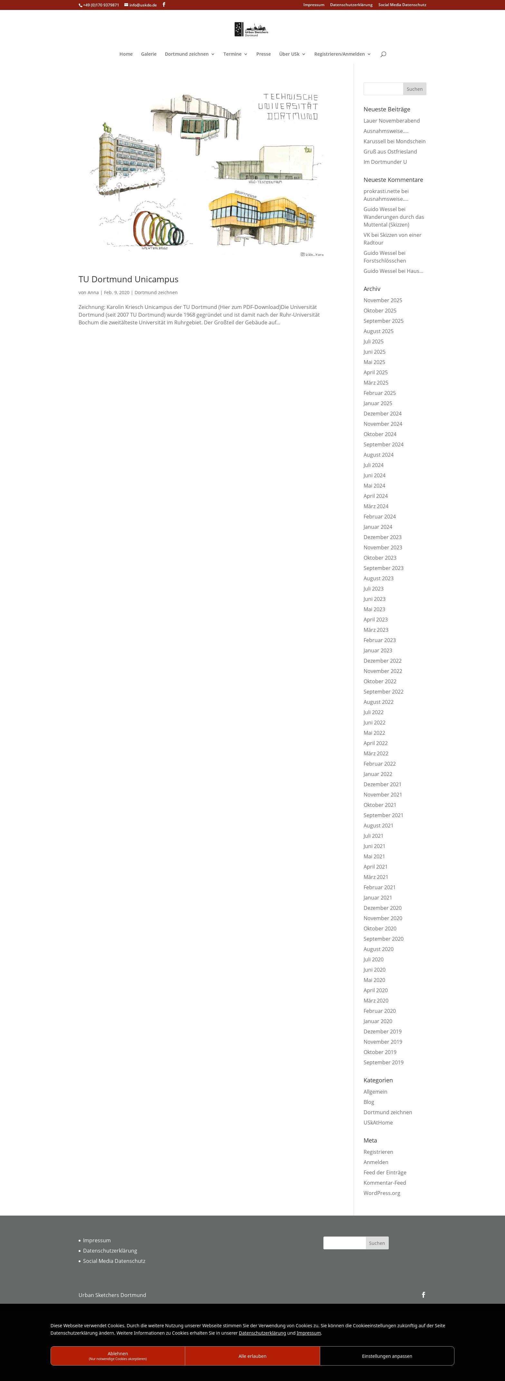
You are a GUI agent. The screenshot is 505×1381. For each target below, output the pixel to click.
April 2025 (376, 372)
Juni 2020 (375, 969)
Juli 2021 (374, 835)
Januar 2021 (378, 897)
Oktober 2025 (380, 310)
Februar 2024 (380, 516)
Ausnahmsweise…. (386, 131)
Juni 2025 (375, 351)
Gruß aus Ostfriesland (390, 151)
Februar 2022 (380, 763)
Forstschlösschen (385, 260)
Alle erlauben (253, 1356)
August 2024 (379, 454)
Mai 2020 (374, 980)
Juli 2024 (374, 465)
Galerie (149, 54)
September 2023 (384, 568)
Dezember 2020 (383, 907)
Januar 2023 (378, 650)
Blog (369, 1102)
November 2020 (383, 918)
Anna (93, 292)
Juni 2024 (375, 475)
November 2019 (383, 1041)
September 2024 (384, 444)
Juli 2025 (374, 341)
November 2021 (383, 794)
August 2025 (379, 331)
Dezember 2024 (383, 413)
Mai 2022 (374, 732)
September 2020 (384, 938)
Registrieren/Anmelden (339, 54)
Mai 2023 (374, 609)
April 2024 (376, 495)
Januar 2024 (378, 526)
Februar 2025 (380, 393)
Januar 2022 (378, 774)
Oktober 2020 (380, 928)
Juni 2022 (375, 722)
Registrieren (378, 1151)
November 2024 (383, 423)
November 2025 (383, 300)
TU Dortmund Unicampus (128, 279)
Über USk (289, 54)
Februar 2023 (380, 640)
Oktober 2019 (380, 1052)
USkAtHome (378, 1122)
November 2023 (383, 547)
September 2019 (384, 1062)
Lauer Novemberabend (392, 120)
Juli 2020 (374, 959)
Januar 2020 (378, 1021)
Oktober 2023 (380, 557)
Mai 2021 (374, 856)
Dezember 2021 (383, 784)
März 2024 (376, 506)
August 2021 (379, 825)
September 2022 (384, 691)
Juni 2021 (375, 846)
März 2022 (376, 753)
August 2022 (379, 701)
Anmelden (376, 1162)
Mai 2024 (374, 485)
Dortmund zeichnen (187, 54)
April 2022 (376, 743)
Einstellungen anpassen (387, 1356)
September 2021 (384, 815)
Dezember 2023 (383, 537)
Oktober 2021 (380, 804)
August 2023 (379, 578)
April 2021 (376, 866)
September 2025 (384, 320)
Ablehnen (118, 1355)
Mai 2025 (374, 362)
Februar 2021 (380, 887)
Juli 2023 (374, 588)
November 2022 (383, 671)
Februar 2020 (380, 1010)
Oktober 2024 (380, 434)
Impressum (313, 5)
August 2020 (379, 949)
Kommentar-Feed (385, 1182)
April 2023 (376, 619)
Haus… (415, 271)
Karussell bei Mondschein (395, 141)
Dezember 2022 (383, 660)
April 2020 (376, 990)
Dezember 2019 (383, 1031)
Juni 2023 (375, 598)
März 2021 (376, 877)
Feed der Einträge (385, 1172)
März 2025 (376, 382)
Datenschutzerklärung (351, 5)
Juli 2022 (374, 712)
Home (126, 54)
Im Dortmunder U (385, 161)
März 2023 (376, 629)
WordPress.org (382, 1193)
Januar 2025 (378, 403)
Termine (233, 54)
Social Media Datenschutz (402, 5)
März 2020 (376, 1000)
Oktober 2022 (380, 681)
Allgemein (375, 1091)
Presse (263, 54)
